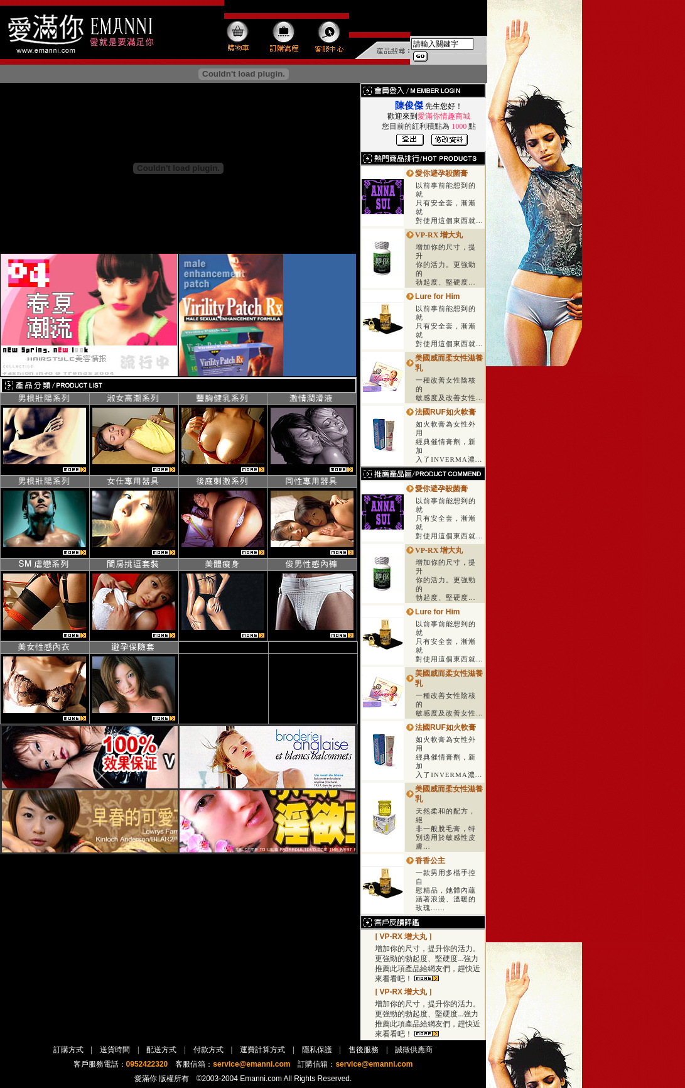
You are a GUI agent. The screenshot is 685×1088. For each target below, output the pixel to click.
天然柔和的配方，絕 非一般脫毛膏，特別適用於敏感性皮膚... (446, 828)
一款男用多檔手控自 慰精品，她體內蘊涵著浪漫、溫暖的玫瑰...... (446, 890)
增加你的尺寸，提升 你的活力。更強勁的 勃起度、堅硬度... (446, 264)
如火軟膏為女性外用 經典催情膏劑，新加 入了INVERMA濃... (449, 441)
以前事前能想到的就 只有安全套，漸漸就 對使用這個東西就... (449, 203)
